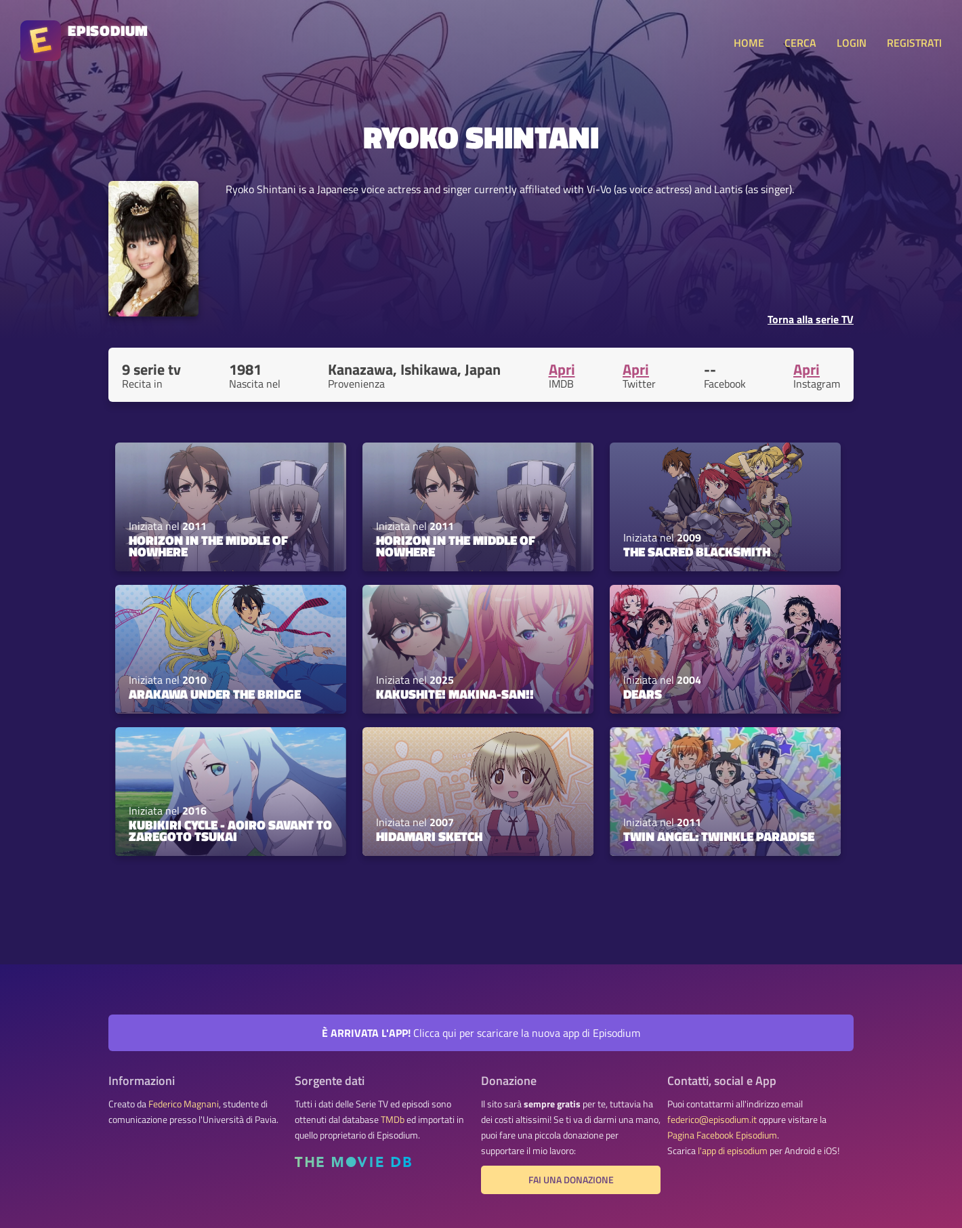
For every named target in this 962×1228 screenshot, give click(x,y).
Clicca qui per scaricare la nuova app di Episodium (481, 1033)
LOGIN (851, 43)
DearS (642, 694)
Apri (562, 369)
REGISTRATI (914, 43)
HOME (749, 43)
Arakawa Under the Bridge (215, 694)
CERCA (800, 43)
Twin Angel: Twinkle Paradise (718, 836)
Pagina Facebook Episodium (722, 1135)
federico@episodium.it (712, 1119)
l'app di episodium (733, 1150)
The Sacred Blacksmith (696, 552)
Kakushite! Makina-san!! (455, 694)
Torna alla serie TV (811, 319)
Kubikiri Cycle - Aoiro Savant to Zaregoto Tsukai (230, 830)
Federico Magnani (183, 1104)
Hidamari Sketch (429, 836)
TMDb (392, 1119)
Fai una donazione (571, 1179)
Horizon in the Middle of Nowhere (208, 546)
